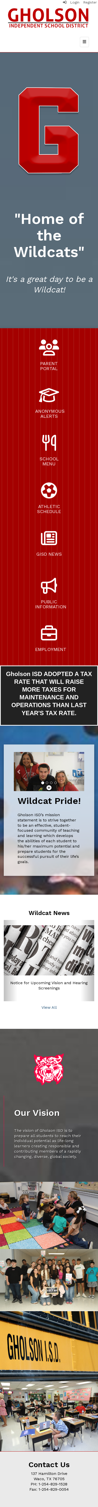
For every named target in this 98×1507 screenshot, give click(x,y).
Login (71, 2)
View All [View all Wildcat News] (49, 1007)
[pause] (49, 788)
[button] (19, 771)
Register (90, 2)
